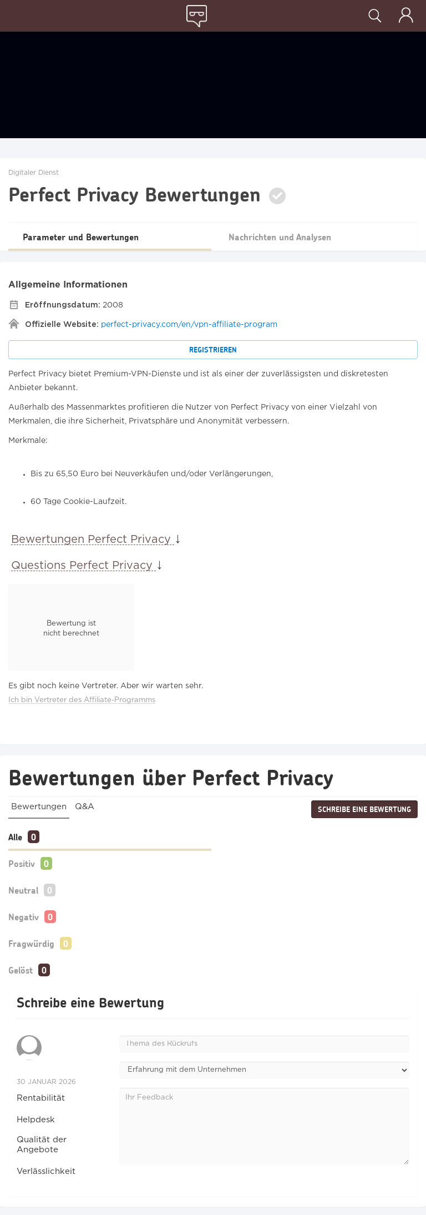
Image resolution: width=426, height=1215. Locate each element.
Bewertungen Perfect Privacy (92, 540)
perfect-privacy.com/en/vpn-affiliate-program (189, 324)
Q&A (84, 806)
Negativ (23, 916)
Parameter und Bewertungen (81, 236)
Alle (15, 836)
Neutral (23, 890)
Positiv (21, 863)
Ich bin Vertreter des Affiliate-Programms (81, 700)
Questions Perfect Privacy (83, 566)
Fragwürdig (31, 943)
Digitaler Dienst (33, 173)
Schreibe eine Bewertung (364, 809)
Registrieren (213, 349)
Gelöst (20, 970)
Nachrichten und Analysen (280, 236)
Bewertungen (39, 806)
